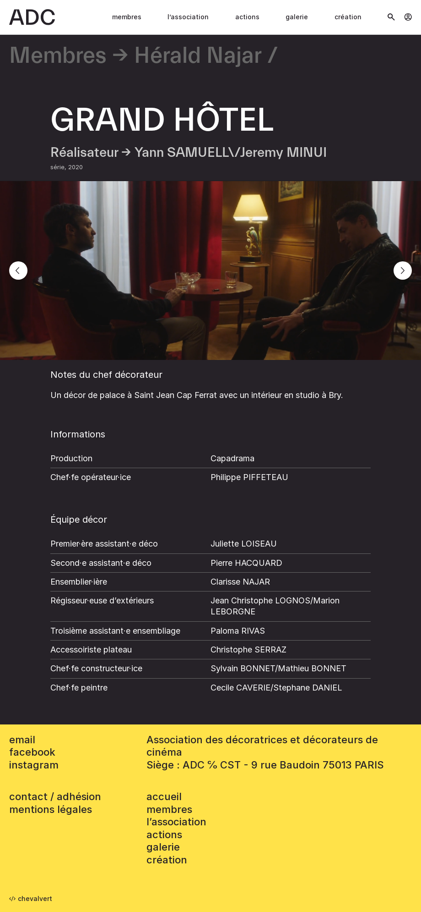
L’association (188, 17)
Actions (247, 17)
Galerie (297, 17)
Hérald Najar (198, 56)
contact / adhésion (55, 796)
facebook (32, 752)
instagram (34, 765)
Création (348, 17)
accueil (164, 796)
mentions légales (50, 809)
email (22, 740)
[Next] (403, 270)
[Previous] (18, 270)
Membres (126, 17)
